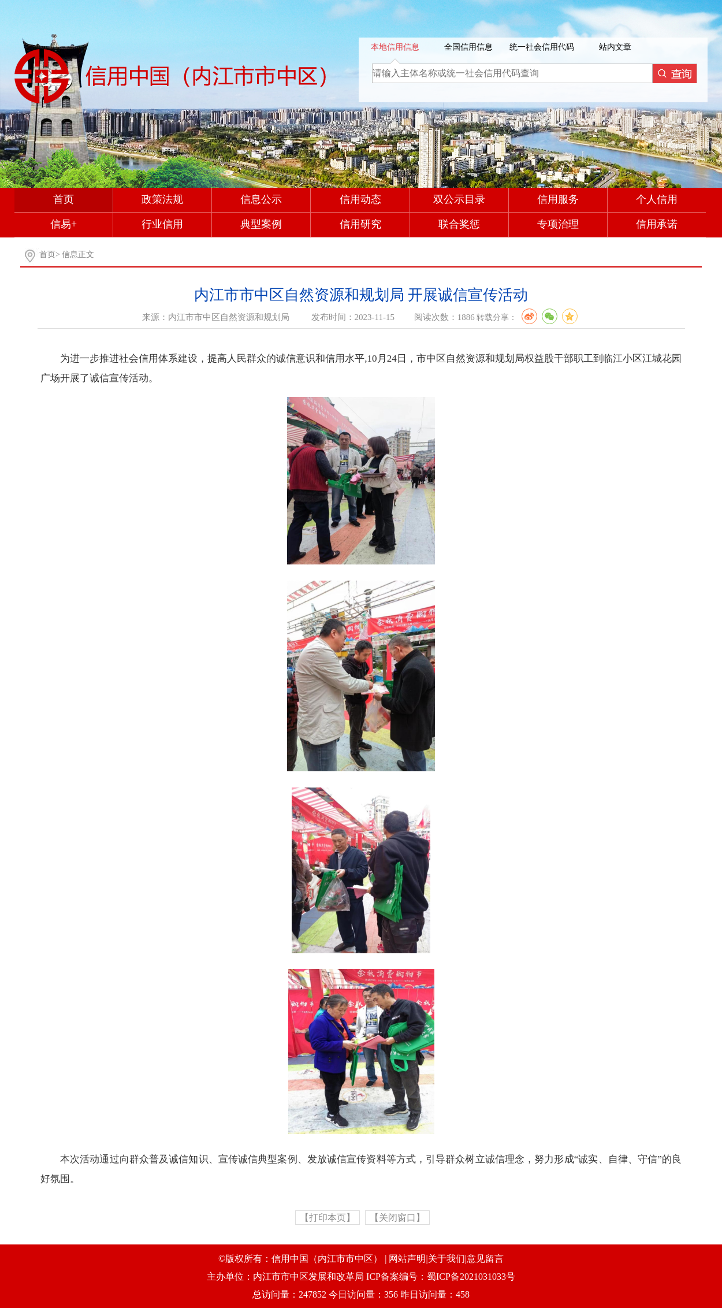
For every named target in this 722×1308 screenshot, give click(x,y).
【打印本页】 (327, 1217)
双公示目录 (459, 199)
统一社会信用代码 (541, 47)
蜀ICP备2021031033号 (471, 1276)
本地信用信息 (395, 47)
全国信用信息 (468, 47)
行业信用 (162, 224)
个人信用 (657, 199)
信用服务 (558, 199)
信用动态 (360, 199)
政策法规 (162, 199)
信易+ (63, 224)
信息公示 (261, 199)
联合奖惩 (459, 224)
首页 (63, 199)
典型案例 (261, 224)
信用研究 (360, 224)
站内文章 (615, 47)
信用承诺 (657, 224)
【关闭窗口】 (397, 1217)
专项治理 (558, 224)
